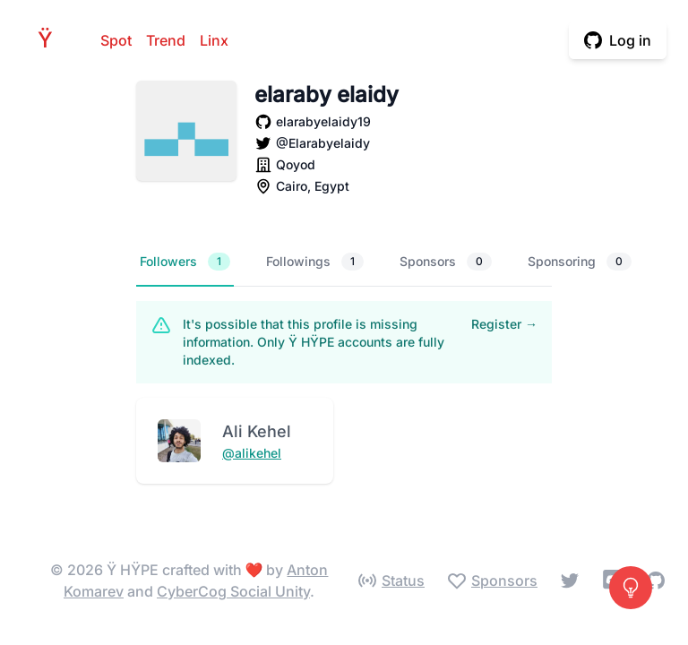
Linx (214, 40)
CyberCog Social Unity (233, 591)
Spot (116, 40)
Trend (165, 40)
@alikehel (251, 452)
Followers (185, 262)
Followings (315, 262)
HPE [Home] (50, 40)
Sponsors (446, 262)
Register (504, 323)
